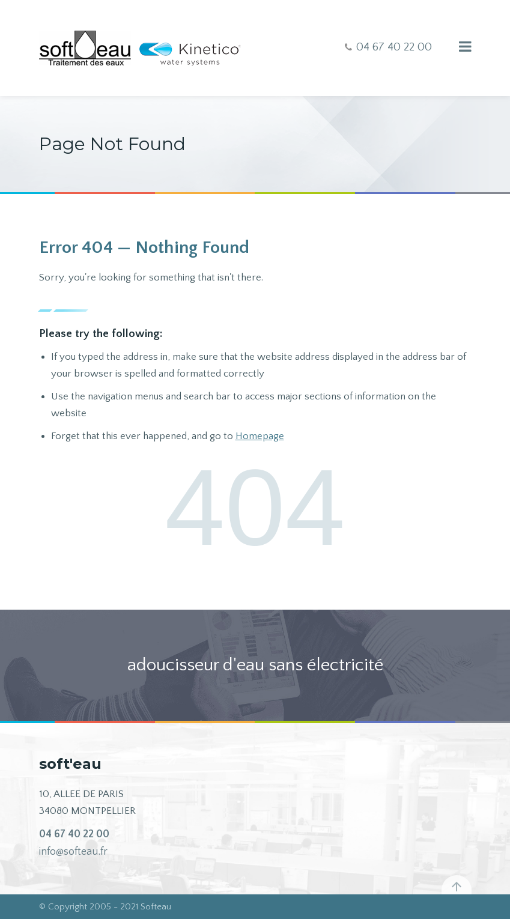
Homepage (259, 436)
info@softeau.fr (73, 852)
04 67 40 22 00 (74, 834)
